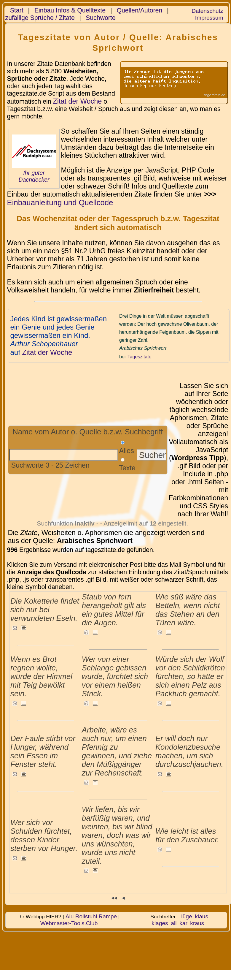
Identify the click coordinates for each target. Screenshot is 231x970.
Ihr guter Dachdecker (33, 176)
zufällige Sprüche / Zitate (40, 17)
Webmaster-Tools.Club (69, 923)
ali (173, 923)
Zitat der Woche (77, 101)
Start (16, 10)
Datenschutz (207, 11)
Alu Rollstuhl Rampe (91, 916)
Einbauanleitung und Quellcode (60, 202)
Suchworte (101, 17)
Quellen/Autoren (139, 10)
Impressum (209, 18)
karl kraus (191, 923)
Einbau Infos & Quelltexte (70, 10)
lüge (186, 916)
